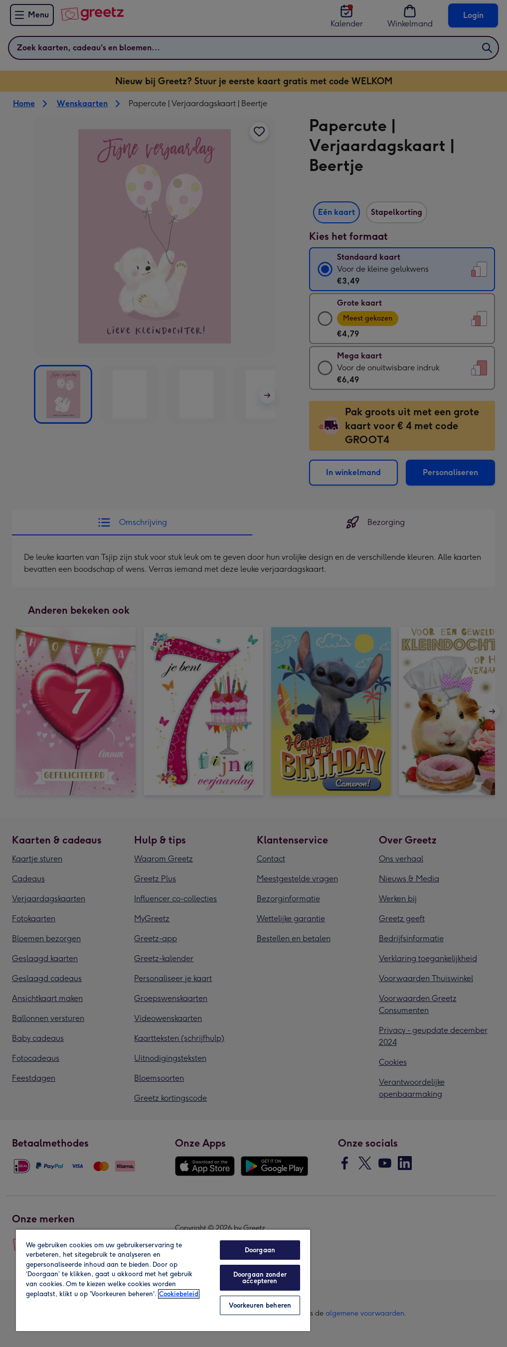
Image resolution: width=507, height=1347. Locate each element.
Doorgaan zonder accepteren (260, 1278)
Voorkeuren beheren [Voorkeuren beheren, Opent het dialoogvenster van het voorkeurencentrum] (260, 1305)
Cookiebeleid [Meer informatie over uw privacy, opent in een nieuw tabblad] (178, 1294)
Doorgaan (260, 1250)
